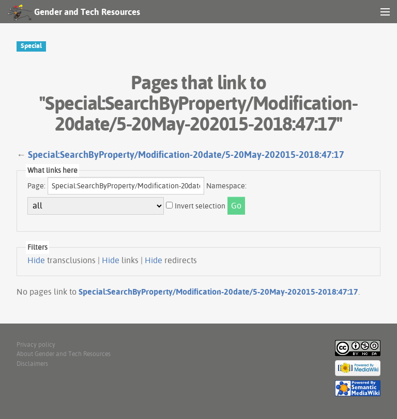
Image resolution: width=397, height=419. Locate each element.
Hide (36, 260)
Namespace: (226, 185)
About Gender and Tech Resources (64, 354)
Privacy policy (36, 344)
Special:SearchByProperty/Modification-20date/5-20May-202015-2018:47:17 (186, 154)
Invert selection (200, 206)
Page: (36, 185)
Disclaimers (32, 363)
